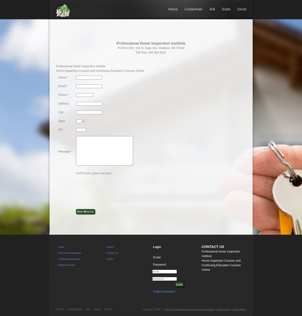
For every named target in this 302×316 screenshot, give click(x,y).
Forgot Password (164, 291)
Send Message (85, 211)
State (226, 9)
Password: (160, 264)
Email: (157, 257)
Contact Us (112, 253)
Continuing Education (69, 259)
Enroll (242, 9)
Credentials (194, 9)
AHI (212, 9)
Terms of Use (223, 309)
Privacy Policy (239, 309)
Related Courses (66, 265)
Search (110, 247)
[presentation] (107, 188)
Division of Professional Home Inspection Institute (190, 309)
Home (173, 9)
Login (179, 284)
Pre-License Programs (69, 253)
